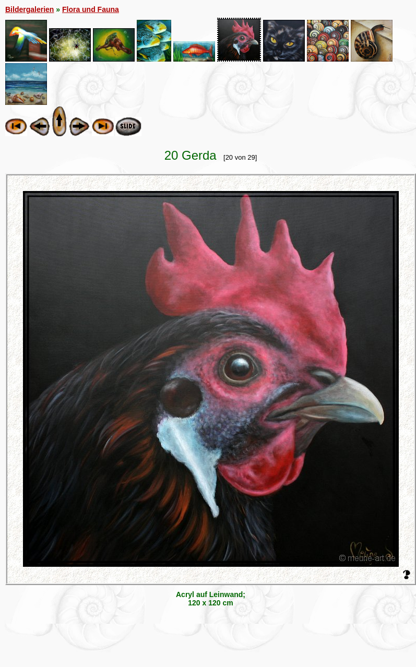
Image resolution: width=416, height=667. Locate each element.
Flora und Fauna (90, 9)
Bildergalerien (29, 9)
